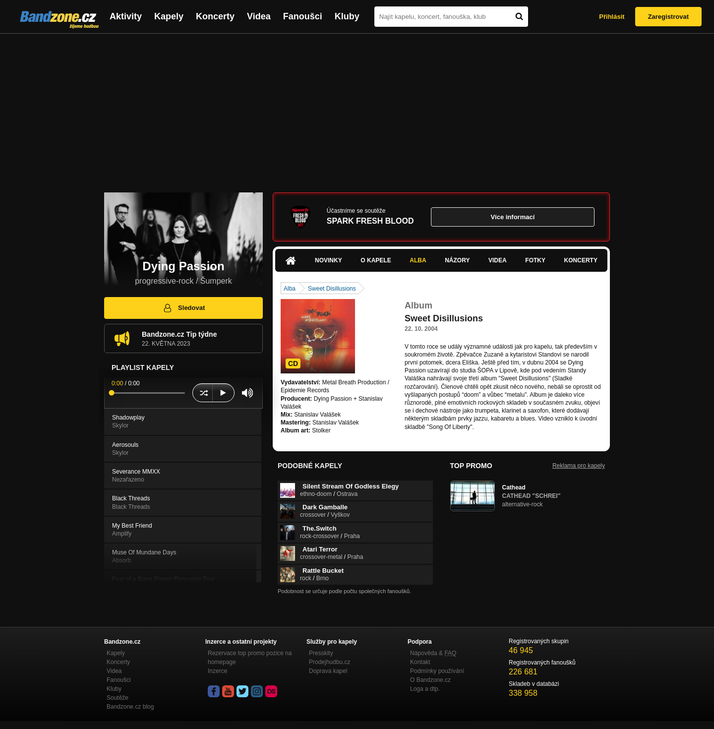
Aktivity (126, 16)
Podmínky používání (437, 671)
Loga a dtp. (425, 688)
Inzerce (217, 671)
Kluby (347, 16)
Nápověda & (433, 653)
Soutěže (117, 697)
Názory (457, 260)
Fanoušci (302, 16)
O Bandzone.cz (430, 679)
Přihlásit (611, 16)
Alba (418, 260)
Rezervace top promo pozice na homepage (250, 658)
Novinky (328, 260)
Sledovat (183, 308)
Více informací (512, 217)
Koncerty (215, 16)
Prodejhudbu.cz (329, 662)
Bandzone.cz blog (130, 706)
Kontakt (420, 662)
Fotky (535, 260)
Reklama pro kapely (578, 465)
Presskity (321, 653)
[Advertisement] (357, 108)
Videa (259, 16)
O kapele (375, 260)
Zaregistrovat (668, 16)
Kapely (168, 16)
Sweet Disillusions (332, 288)
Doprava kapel (328, 671)
